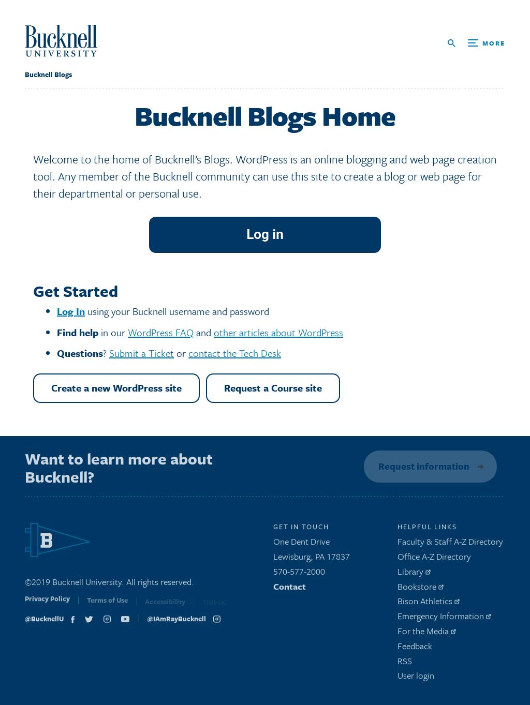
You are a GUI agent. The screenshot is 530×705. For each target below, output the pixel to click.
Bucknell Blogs (48, 74)
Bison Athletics (429, 603)
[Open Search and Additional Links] (476, 43)
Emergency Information (444, 618)
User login (416, 677)
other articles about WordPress (278, 332)
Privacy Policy (47, 603)
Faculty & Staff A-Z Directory (450, 543)
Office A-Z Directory (434, 558)
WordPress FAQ (161, 332)
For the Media (427, 633)
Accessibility (165, 604)
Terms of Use (107, 604)
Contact (289, 588)
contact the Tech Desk (234, 353)
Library (414, 573)
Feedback (415, 648)
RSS (405, 662)
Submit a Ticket (141, 353)
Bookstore (421, 588)
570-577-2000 (299, 573)
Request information (422, 466)
